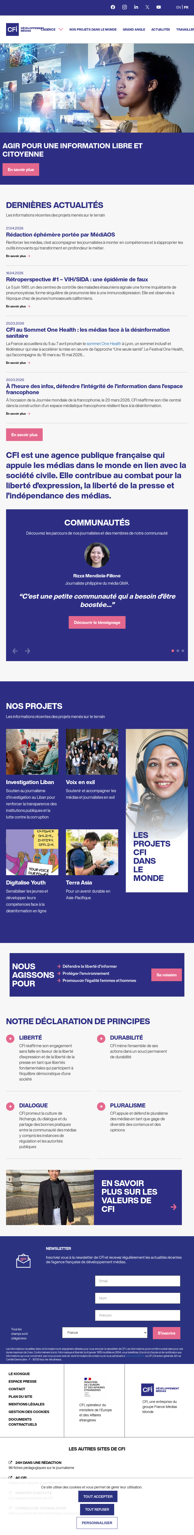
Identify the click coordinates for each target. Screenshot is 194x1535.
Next (27, 651)
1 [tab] (172, 651)
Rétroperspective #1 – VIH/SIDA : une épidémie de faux (77, 279)
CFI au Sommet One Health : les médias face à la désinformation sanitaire (88, 333)
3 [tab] (182, 651)
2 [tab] (177, 651)
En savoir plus (21, 169)
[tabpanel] (97, 587)
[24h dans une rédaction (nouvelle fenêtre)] (97, 1465)
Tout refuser (97, 1509)
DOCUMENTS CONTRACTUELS (23, 1422)
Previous (15, 651)
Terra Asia (79, 882)
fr (186, 7)
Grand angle (134, 29)
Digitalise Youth (26, 882)
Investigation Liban (30, 782)
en (178, 7)
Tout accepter (97, 1496)
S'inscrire (166, 1333)
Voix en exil (80, 782)
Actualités (160, 29)
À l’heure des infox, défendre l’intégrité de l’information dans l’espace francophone (94, 389)
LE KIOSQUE (19, 1373)
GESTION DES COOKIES (29, 1411)
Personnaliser (97, 1523)
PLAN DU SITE (20, 1396)
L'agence (48, 29)
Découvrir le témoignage (97, 622)
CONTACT (17, 1389)
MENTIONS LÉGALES (26, 1404)
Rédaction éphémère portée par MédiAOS (60, 235)
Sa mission (167, 975)
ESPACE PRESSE (23, 1381)
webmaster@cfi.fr (135, 1356)
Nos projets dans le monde (92, 29)
